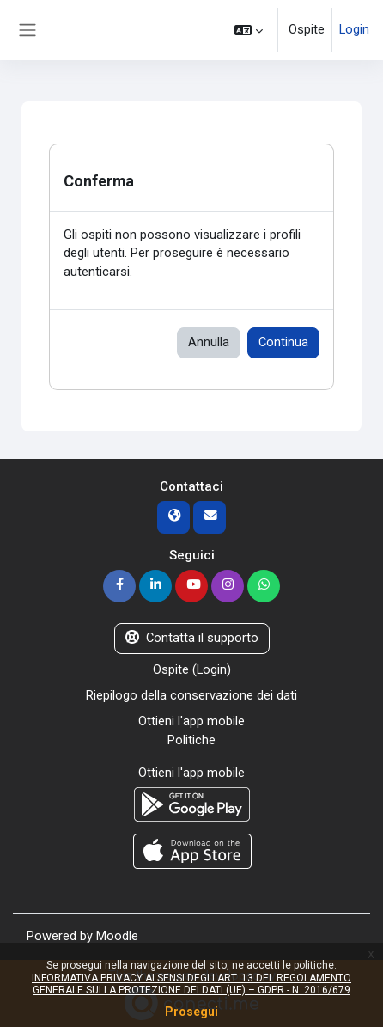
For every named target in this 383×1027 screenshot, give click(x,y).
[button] (248, 30)
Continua (283, 342)
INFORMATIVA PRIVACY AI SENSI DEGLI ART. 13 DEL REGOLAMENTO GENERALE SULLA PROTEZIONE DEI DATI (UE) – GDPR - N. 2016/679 (191, 984)
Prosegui (191, 1011)
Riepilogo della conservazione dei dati (191, 695)
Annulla (208, 342)
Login (354, 29)
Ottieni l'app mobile (191, 721)
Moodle (117, 936)
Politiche (191, 740)
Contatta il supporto (191, 637)
